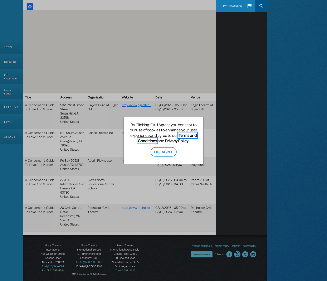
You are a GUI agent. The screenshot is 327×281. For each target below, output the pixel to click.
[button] (249, 6)
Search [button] (261, 6)
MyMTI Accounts (232, 6)
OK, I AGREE (163, 151)
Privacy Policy (176, 140)
